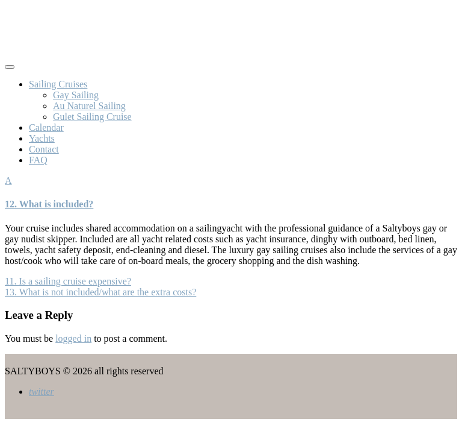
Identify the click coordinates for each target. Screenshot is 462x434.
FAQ (38, 160)
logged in (73, 338)
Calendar (46, 127)
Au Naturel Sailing (89, 106)
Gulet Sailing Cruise (92, 117)
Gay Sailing (76, 95)
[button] (231, 192)
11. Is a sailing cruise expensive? (68, 281)
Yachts (42, 138)
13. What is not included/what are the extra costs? (100, 292)
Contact (44, 149)
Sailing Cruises (58, 84)
